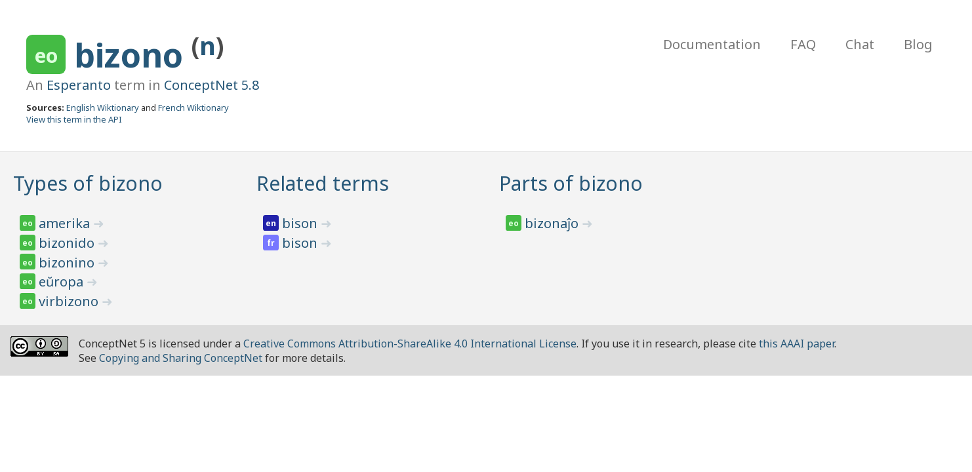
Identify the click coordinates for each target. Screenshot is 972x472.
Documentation (712, 44)
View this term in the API (74, 119)
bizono (133, 55)
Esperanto (79, 85)
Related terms (322, 183)
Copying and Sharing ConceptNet (180, 358)
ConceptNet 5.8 (211, 85)
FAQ (803, 44)
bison (301, 223)
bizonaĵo (553, 223)
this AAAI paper (796, 343)
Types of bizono (88, 183)
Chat (859, 44)
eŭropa (63, 281)
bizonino (68, 262)
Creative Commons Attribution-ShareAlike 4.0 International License (410, 343)
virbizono (70, 301)
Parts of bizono (571, 183)
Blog (918, 44)
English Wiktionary (102, 107)
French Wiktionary (193, 107)
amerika (66, 223)
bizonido (68, 243)
